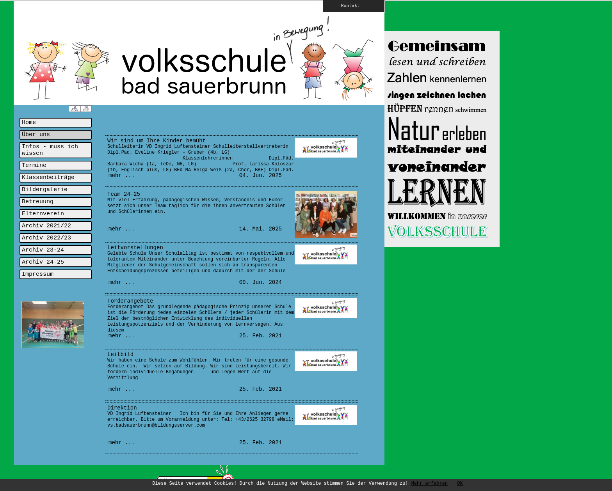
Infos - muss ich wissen (50, 150)
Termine (34, 165)
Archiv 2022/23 (46, 238)
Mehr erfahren (429, 483)
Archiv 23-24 (43, 250)
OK (460, 483)
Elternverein (43, 214)
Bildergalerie (45, 189)
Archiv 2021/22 (46, 226)
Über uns (36, 134)
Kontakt (345, 5)
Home (29, 122)
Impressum (37, 274)
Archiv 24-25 (43, 262)
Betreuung (37, 202)
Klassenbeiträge (48, 177)
